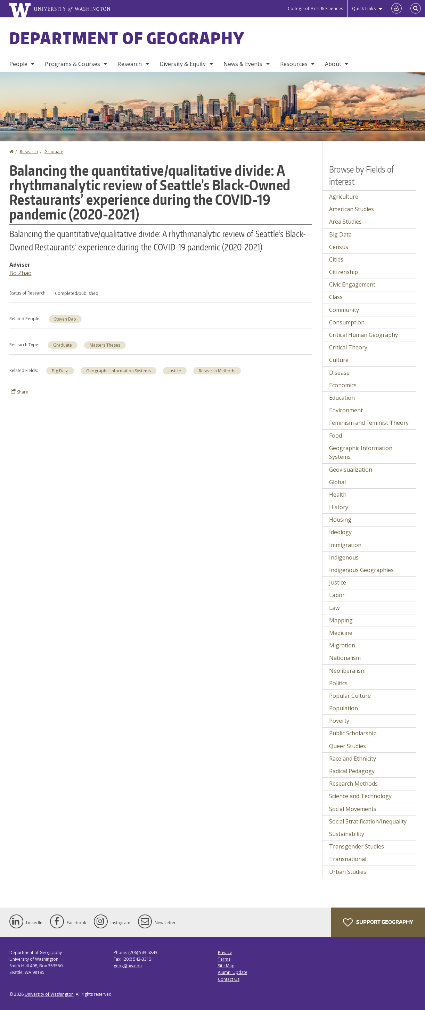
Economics (343, 385)
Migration (342, 645)
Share (19, 392)
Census (338, 247)
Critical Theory (348, 347)
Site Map (226, 966)
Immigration (345, 545)
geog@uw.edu (128, 966)
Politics (338, 683)
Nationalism (345, 658)
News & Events (243, 64)
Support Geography (378, 922)
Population (343, 708)
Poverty (339, 721)
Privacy (225, 952)
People (18, 64)
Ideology (340, 532)
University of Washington (49, 994)
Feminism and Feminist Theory (369, 423)
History (338, 507)
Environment (346, 410)
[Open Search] (415, 8)
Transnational (347, 859)
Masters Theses (105, 345)
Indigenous (344, 557)
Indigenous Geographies (361, 570)
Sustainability (346, 834)
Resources (294, 64)
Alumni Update (232, 972)
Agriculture (343, 196)
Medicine (340, 633)
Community (344, 310)
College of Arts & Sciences (315, 8)
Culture (339, 360)
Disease (339, 372)
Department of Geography (127, 38)
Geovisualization (350, 469)
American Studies (351, 209)
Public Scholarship (353, 733)
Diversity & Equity (183, 64)
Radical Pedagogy (352, 771)
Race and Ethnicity (352, 758)
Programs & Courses (72, 64)
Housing (340, 519)
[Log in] (396, 8)
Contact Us (228, 979)
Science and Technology (360, 796)
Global (337, 482)
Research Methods (217, 371)
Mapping (341, 620)
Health (337, 494)
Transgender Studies (356, 846)
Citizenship (343, 272)
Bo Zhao (20, 273)
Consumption (347, 322)
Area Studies (345, 221)
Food (335, 435)
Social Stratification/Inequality (368, 821)
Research (129, 64)
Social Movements (352, 809)
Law (334, 608)
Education (342, 397)
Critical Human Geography (363, 335)
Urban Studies (347, 872)
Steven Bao (65, 319)
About (333, 64)
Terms (224, 959)
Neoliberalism (347, 670)
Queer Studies (347, 746)
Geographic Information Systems (118, 371)
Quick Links (364, 8)
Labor (337, 595)
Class (336, 297)
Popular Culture (350, 695)
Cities (336, 259)
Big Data (60, 371)
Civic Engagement (352, 284)
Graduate (53, 152)
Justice (175, 371)
